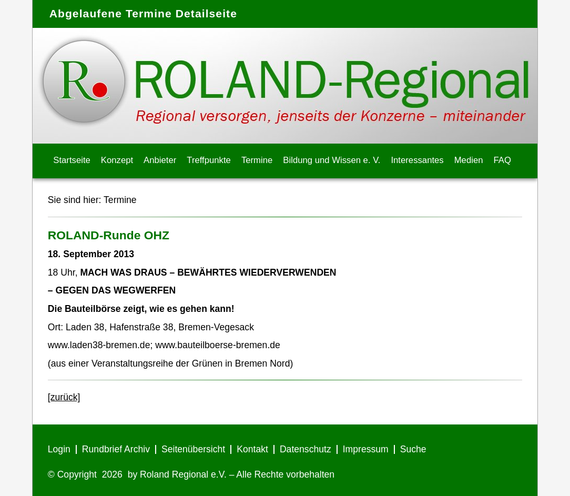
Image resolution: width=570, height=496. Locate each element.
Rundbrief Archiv (116, 449)
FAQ (502, 160)
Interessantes (417, 160)
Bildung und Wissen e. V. (331, 160)
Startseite (71, 160)
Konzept (117, 160)
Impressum (366, 449)
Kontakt (252, 449)
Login (59, 449)
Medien (468, 160)
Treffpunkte (209, 160)
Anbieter (160, 160)
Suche (413, 449)
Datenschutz (305, 449)
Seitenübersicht (193, 449)
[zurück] (64, 397)
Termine (256, 160)
